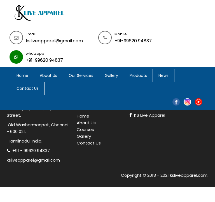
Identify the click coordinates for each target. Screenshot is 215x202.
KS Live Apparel (147, 115)
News (163, 75)
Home (22, 75)
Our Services (81, 75)
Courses (85, 129)
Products (138, 75)
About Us (48, 75)
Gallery (111, 75)
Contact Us (28, 88)
